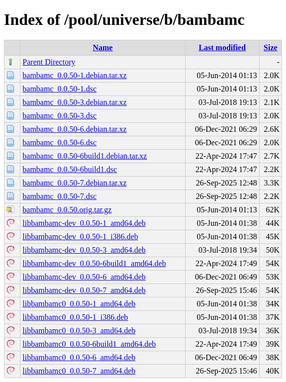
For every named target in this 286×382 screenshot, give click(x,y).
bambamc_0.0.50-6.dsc (59, 142)
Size (271, 47)
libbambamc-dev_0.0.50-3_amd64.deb (84, 250)
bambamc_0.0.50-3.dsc (59, 115)
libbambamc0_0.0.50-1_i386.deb (75, 317)
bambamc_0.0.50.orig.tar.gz (66, 209)
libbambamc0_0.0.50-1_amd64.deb (78, 303)
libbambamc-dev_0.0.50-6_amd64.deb (84, 277)
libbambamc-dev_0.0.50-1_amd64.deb (84, 223)
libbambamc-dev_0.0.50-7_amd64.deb (84, 290)
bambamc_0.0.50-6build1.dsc (69, 169)
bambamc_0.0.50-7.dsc (59, 196)
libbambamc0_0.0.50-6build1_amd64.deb (89, 344)
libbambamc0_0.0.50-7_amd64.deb (78, 371)
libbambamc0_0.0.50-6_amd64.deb (78, 357)
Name (102, 47)
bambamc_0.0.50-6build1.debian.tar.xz (84, 156)
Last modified (222, 47)
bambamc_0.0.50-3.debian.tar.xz (74, 102)
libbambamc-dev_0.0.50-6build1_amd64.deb (94, 263)
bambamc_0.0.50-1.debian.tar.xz (74, 75)
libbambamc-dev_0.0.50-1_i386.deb (80, 236)
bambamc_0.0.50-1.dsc (59, 89)
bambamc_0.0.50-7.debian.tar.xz (74, 183)
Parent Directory (48, 62)
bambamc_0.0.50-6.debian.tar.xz (74, 129)
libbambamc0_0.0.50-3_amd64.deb (78, 330)
